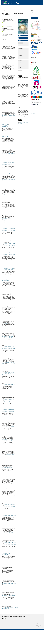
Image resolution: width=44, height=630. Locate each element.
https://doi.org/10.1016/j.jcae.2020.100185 (8, 209)
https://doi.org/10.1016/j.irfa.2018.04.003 (8, 532)
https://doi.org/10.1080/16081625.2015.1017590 (9, 542)
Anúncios (31, 6)
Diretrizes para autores (18, 6)
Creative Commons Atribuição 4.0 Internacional (22, 619)
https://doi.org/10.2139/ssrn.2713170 (7, 433)
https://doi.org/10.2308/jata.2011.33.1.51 (8, 194)
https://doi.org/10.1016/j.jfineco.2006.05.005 (8, 243)
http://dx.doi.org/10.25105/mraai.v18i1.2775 (8, 522)
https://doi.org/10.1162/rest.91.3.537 (7, 238)
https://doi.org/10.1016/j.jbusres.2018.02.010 (8, 252)
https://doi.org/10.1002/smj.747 (8, 356)
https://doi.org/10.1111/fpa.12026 (7, 439)
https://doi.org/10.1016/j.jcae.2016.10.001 (8, 399)
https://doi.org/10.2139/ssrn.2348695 (7, 269)
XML (19, 40)
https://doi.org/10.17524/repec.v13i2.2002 (8, 488)
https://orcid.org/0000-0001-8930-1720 (7, 22)
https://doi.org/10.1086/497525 (6, 318)
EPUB (20, 38)
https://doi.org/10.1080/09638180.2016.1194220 (9, 326)
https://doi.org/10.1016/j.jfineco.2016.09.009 (8, 173)
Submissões (26, 6)
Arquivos (11, 6)
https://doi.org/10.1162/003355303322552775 (8, 153)
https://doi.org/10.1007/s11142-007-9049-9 (8, 372)
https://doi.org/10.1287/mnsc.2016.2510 (8, 420)
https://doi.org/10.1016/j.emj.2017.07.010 (8, 287)
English (32, 12)
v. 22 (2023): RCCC (10, 10)
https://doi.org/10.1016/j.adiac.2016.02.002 (8, 573)
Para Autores (33, 113)
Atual (7, 6)
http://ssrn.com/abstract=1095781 (7, 467)
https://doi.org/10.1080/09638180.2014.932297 (9, 583)
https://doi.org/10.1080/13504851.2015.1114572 (9, 382)
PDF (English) (21, 37)
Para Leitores (33, 112)
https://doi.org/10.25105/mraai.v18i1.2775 (8, 525)
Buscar (39, 6)
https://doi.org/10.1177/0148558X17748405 (8, 228)
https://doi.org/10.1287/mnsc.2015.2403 (8, 162)
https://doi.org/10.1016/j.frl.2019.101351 (8, 409)
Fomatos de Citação (22, 57)
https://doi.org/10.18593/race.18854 (7, 475)
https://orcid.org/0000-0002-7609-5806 (7, 26)
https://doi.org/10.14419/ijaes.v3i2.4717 (8, 426)
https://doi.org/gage (5, 323)
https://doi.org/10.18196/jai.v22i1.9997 (8, 336)
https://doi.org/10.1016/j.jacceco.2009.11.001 (8, 115)
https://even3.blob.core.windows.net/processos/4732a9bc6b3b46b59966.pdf (13, 261)
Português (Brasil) (33, 14)
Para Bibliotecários (33, 114)
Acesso (41, 1)
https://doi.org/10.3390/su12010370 (7, 447)
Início (3, 10)
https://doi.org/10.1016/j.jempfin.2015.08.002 (8, 179)
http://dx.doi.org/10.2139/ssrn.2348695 (8, 268)
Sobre (3, 6)
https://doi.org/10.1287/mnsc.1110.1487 (8, 218)
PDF (19, 35)
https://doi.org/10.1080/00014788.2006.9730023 (9, 513)
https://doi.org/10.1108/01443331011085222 (8, 504)
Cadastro (37, 1)
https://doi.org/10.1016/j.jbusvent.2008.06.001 (9, 105)
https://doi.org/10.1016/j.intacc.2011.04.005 (8, 595)
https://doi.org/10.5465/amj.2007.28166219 (8, 346)
